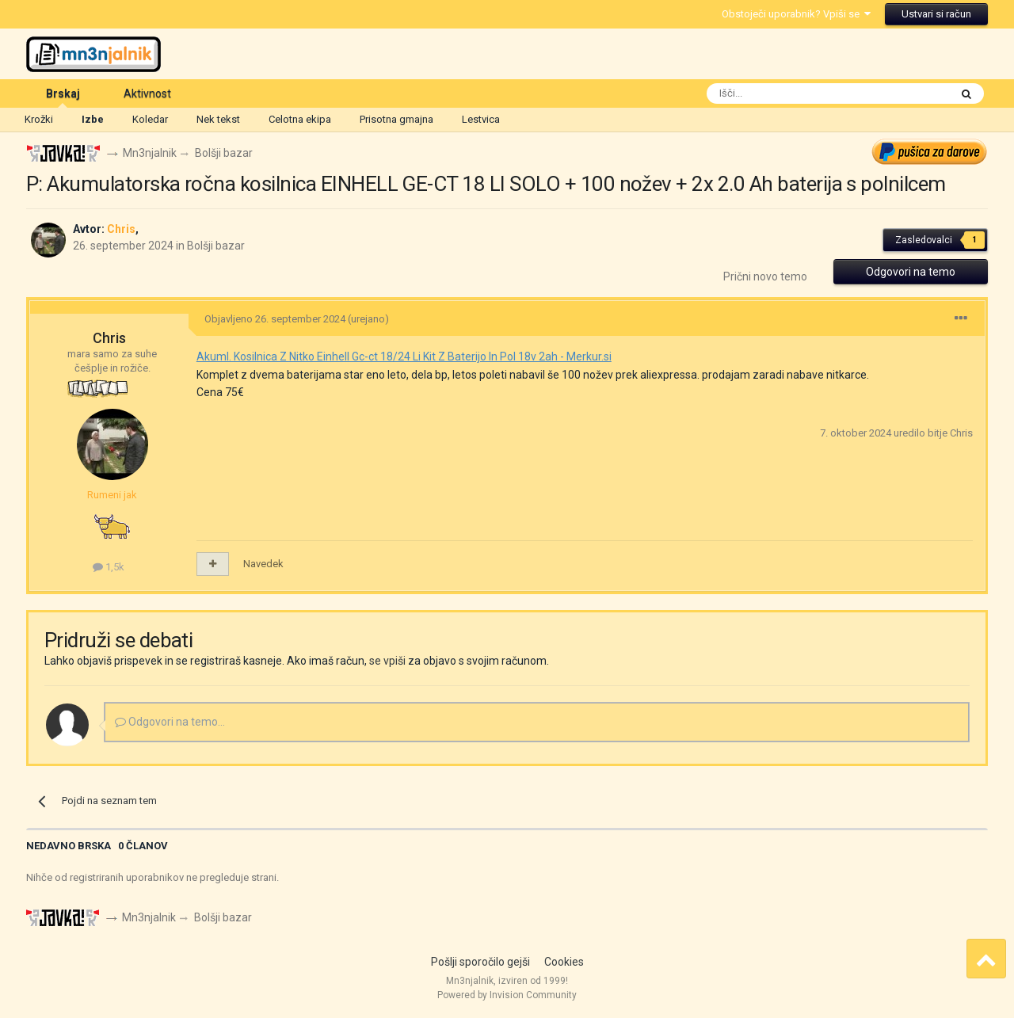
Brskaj (63, 97)
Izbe (93, 119)
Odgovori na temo (910, 272)
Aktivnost (147, 93)
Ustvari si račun (936, 14)
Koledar (150, 119)
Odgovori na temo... (170, 722)
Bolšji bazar (216, 245)
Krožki (39, 119)
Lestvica (481, 119)
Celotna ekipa (300, 119)
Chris (109, 338)
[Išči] (791, 93)
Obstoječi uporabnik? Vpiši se (796, 14)
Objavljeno (274, 319)
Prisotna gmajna (396, 119)
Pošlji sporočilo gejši (480, 961)
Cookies (564, 961)
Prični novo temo (765, 277)
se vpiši (387, 661)
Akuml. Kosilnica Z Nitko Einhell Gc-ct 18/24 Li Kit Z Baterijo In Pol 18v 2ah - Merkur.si (404, 357)
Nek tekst (218, 119)
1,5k (108, 567)
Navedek (263, 564)
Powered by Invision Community (507, 995)
